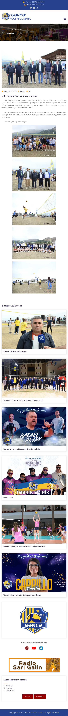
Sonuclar (39, 697)
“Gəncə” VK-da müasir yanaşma (15, 352)
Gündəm (19, 30)
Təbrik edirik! (8, 498)
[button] (64, 19)
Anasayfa (10, 30)
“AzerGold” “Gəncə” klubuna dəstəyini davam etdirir (23, 400)
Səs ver (27, 697)
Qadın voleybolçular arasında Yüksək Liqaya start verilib (24, 546)
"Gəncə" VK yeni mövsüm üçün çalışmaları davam (22, 595)
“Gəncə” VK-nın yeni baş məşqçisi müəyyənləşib (21, 449)
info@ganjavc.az (38, 4)
